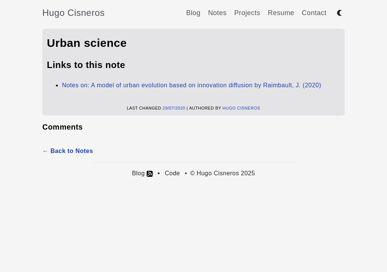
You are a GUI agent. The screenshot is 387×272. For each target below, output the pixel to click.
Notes (217, 13)
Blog (193, 13)
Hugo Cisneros (73, 13)
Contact (314, 13)
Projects (247, 13)
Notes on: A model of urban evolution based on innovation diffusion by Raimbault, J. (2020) (191, 85)
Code (172, 173)
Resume (281, 13)
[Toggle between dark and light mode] (339, 13)
